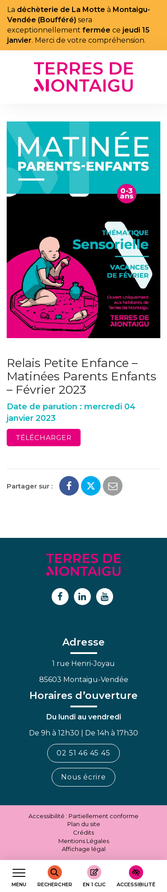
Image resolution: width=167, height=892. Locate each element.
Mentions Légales (83, 840)
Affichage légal (84, 848)
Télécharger (43, 437)
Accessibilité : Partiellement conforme (83, 815)
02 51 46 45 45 (83, 753)
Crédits (83, 832)
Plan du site (83, 823)
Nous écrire (83, 777)
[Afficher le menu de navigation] (19, 876)
